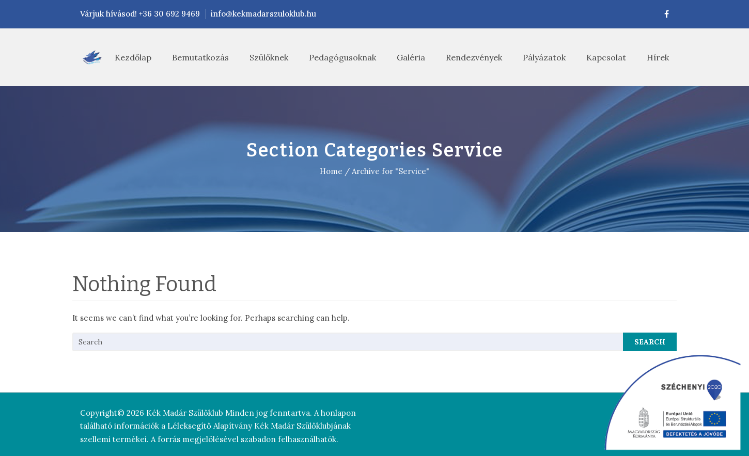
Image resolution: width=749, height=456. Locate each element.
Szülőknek (268, 57)
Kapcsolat (606, 57)
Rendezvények (474, 57)
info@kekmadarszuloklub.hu (263, 14)
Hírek (658, 57)
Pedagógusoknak (342, 57)
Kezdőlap (133, 57)
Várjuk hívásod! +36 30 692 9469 (140, 14)
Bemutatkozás (200, 57)
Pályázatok (544, 57)
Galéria (411, 57)
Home (331, 171)
